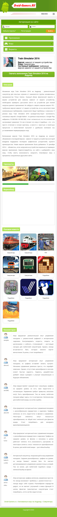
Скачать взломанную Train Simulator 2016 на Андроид (28, 74)
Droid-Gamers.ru (10, 502)
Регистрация (26, 31)
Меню (48, 14)
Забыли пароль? (9, 31)
